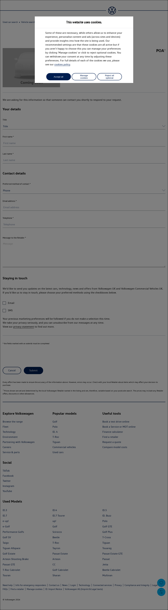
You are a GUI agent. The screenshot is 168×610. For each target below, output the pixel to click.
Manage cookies (84, 76)
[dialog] (84, 305)
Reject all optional (109, 76)
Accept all (58, 77)
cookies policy (62, 64)
